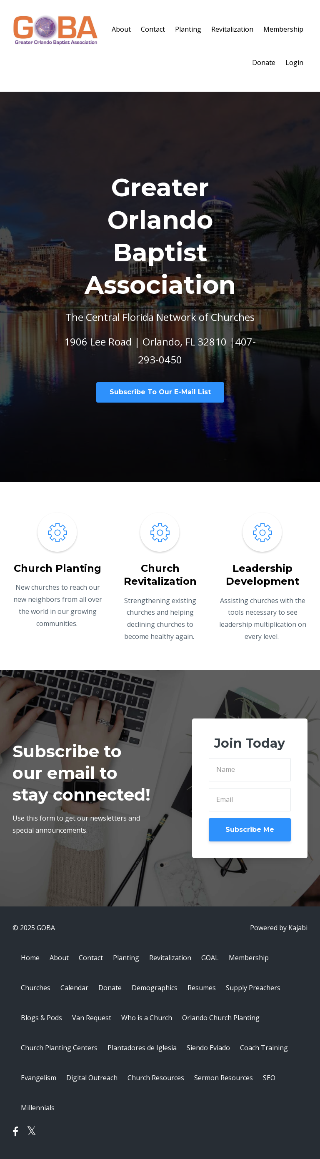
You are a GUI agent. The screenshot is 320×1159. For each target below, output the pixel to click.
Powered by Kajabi (279, 927)
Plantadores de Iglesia (142, 1047)
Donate (263, 62)
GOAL (210, 957)
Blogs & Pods (41, 1017)
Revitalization (232, 29)
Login (294, 62)
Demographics (155, 987)
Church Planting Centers (59, 1047)
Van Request (91, 1017)
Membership (283, 29)
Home (30, 957)
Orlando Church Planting (221, 1017)
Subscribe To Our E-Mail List (160, 392)
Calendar (74, 987)
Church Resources (156, 1077)
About (121, 29)
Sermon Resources (223, 1077)
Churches (35, 987)
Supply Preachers (253, 987)
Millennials (38, 1107)
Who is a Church (146, 1017)
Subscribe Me (249, 830)
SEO (269, 1077)
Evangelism (38, 1077)
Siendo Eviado (208, 1047)
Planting (188, 29)
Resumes (202, 987)
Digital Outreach (92, 1077)
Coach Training (264, 1047)
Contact (153, 29)
